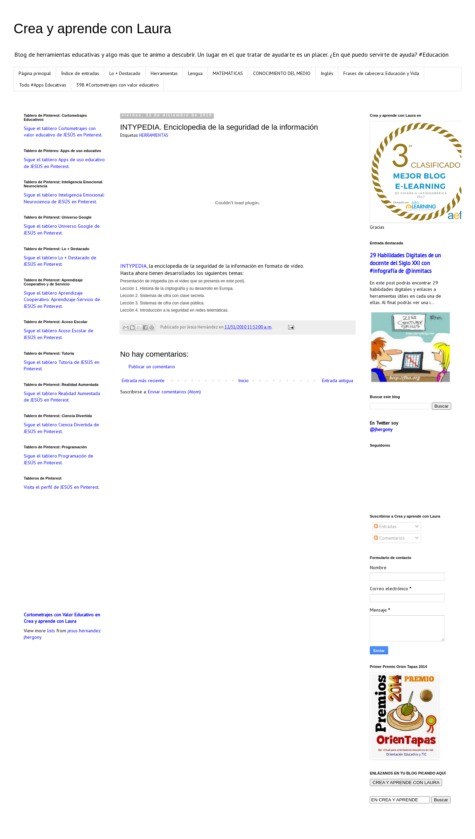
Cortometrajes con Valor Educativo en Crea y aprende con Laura (62, 618)
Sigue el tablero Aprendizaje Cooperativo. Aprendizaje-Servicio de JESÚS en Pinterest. (62, 299)
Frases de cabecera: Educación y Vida (381, 73)
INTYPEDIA (133, 265)
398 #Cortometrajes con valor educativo (117, 85)
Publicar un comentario (152, 366)
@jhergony (381, 429)
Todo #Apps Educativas (42, 85)
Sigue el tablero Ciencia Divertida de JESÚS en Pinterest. (61, 428)
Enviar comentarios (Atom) (174, 392)
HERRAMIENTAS (153, 135)
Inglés (327, 73)
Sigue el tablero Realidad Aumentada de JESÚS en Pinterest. (62, 396)
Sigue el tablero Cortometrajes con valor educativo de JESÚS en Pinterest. (63, 131)
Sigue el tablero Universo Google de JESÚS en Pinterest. (62, 229)
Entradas (385, 526)
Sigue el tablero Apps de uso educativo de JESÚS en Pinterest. (64, 162)
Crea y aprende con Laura (92, 28)
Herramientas (164, 73)
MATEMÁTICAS (228, 73)
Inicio (243, 380)
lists (51, 631)
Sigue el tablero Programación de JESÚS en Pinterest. (58, 459)
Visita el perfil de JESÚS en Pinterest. (61, 487)
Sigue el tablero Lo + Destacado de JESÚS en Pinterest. (60, 261)
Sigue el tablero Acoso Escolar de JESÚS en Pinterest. (58, 334)
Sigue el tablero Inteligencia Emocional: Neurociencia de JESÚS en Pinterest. (64, 198)
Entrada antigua (337, 380)
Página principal (35, 73)
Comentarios (389, 538)
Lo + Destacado (124, 73)
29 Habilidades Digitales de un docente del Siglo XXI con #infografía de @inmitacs (405, 263)
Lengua (195, 73)
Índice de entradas (80, 73)
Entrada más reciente (143, 380)
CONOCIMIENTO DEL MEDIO (281, 73)
